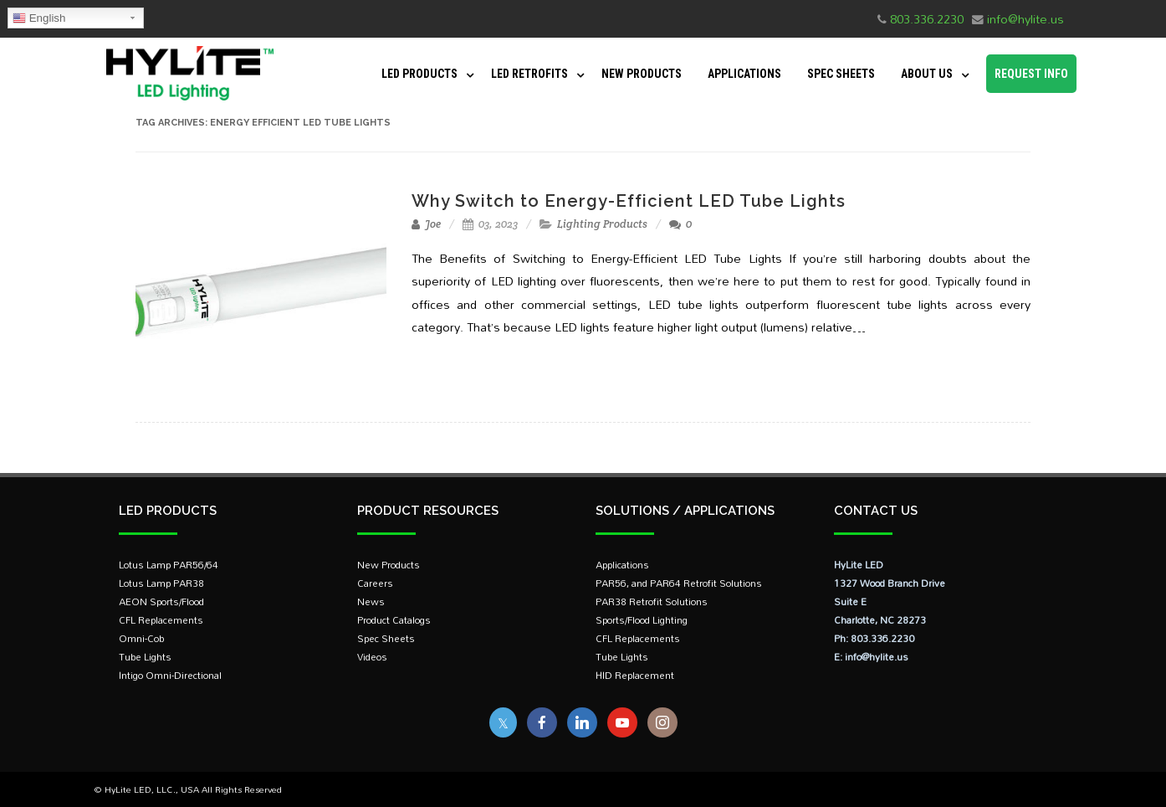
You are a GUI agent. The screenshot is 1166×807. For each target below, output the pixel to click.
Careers (375, 583)
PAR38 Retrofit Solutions (652, 601)
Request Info (1031, 73)
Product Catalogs (394, 619)
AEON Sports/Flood (161, 601)
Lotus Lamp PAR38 (161, 583)
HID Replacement (635, 675)
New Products (641, 73)
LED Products (419, 73)
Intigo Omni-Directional (170, 675)
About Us (927, 73)
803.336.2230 (927, 19)
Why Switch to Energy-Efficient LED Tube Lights (629, 201)
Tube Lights (145, 656)
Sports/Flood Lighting (642, 619)
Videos (372, 656)
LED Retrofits (529, 73)
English (39, 18)
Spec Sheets (841, 73)
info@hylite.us (1025, 19)
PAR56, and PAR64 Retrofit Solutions (679, 583)
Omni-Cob (141, 638)
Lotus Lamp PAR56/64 (168, 564)
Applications (744, 73)
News (371, 601)
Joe (426, 224)
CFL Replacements (161, 619)
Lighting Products (602, 224)
